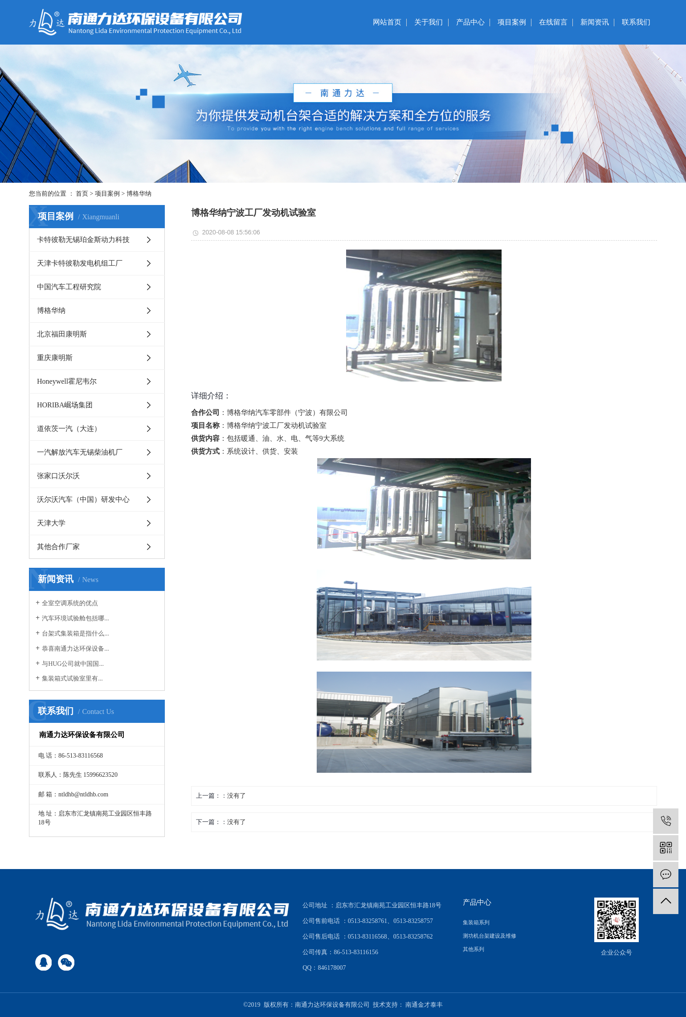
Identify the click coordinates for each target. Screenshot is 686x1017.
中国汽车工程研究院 (69, 287)
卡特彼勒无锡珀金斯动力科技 (83, 239)
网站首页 (387, 22)
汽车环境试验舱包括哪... (75, 618)
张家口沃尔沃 (58, 476)
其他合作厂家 (58, 546)
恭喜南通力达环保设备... (75, 648)
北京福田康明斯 (62, 334)
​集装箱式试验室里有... (72, 678)
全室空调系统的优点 (70, 603)
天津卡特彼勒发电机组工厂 (79, 263)
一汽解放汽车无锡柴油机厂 (79, 452)
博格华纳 (139, 193)
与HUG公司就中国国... (73, 663)
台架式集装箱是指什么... (75, 633)
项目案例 (512, 22)
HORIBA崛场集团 (65, 405)
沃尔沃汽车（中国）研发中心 (83, 499)
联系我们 (636, 22)
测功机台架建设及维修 (489, 936)
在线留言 (553, 22)
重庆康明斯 (55, 357)
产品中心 (470, 22)
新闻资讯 (594, 22)
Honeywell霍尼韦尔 (67, 381)
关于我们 (428, 22)
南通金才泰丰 (424, 1004)
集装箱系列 (476, 922)
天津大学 (51, 523)
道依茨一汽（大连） (69, 428)
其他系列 (473, 949)
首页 (82, 193)
